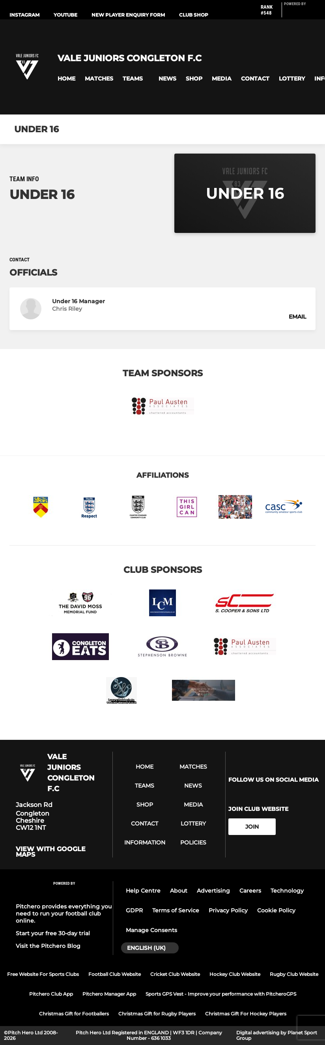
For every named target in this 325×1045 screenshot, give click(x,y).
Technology (287, 890)
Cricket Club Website (175, 974)
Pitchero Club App (51, 994)
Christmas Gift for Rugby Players (157, 1014)
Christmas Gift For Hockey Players (245, 1014)
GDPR (134, 910)
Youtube (65, 15)
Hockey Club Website (234, 974)
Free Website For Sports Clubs (43, 974)
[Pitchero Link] (300, 13)
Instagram (24, 15)
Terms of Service (175, 910)
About (178, 890)
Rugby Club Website (294, 974)
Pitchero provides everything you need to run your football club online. (64, 913)
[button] (66, 78)
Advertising (213, 890)
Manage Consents (151, 930)
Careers (250, 890)
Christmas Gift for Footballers (74, 1014)
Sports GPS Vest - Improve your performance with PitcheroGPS (221, 994)
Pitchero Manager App (109, 994)
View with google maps (51, 851)
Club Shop (193, 15)
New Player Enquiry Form (128, 15)
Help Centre (143, 890)
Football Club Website (114, 974)
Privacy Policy (228, 910)
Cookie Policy (276, 910)
